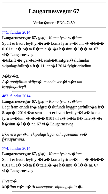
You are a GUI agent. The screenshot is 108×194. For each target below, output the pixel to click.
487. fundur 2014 (16, 96)
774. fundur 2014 (16, 148)
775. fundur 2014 (16, 32)
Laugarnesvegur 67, (20, 37)
